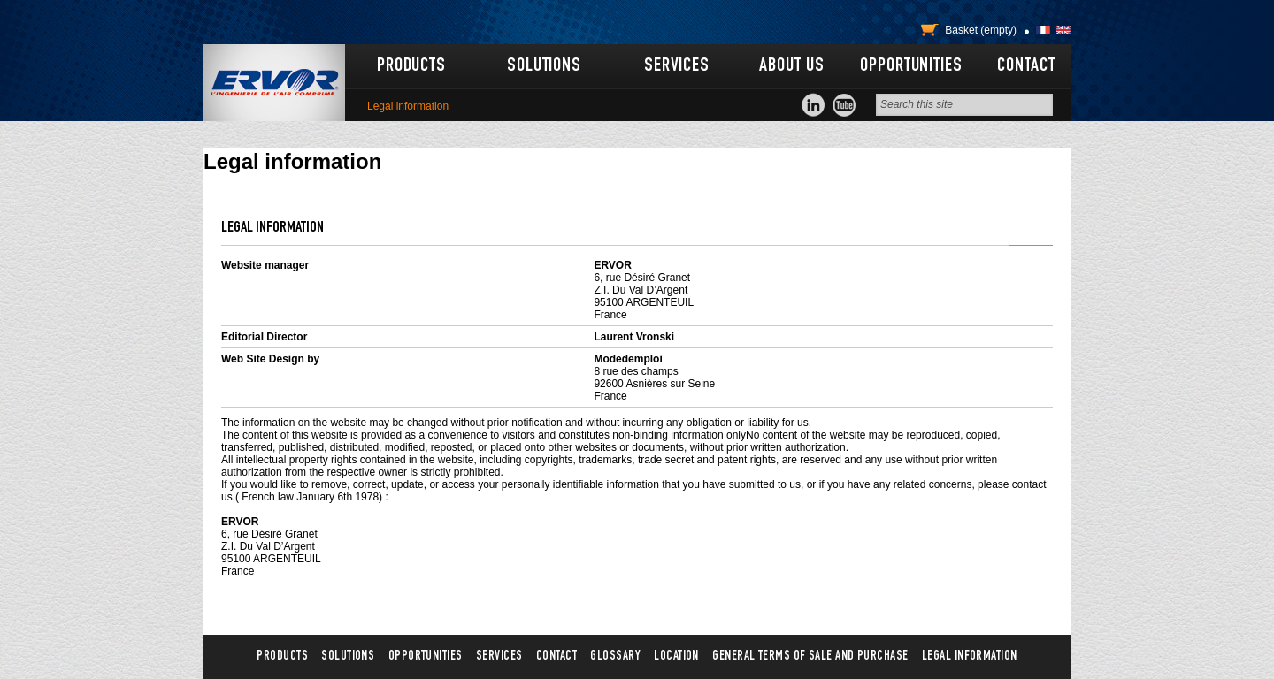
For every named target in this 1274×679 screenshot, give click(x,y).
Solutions (544, 66)
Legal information (969, 656)
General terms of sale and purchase (810, 656)
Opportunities (911, 66)
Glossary (615, 656)
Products (411, 66)
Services (677, 66)
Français (1043, 30)
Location (676, 656)
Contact (1026, 66)
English (1063, 30)
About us (791, 66)
